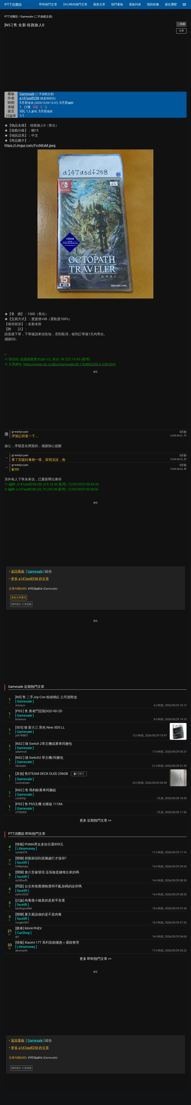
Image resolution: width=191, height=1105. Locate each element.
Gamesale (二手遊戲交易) (36, 16)
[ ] (24, 701)
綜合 (30, 571)
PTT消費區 (11, 16)
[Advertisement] (95, 63)
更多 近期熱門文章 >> (95, 820)
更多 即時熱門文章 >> (95, 959)
